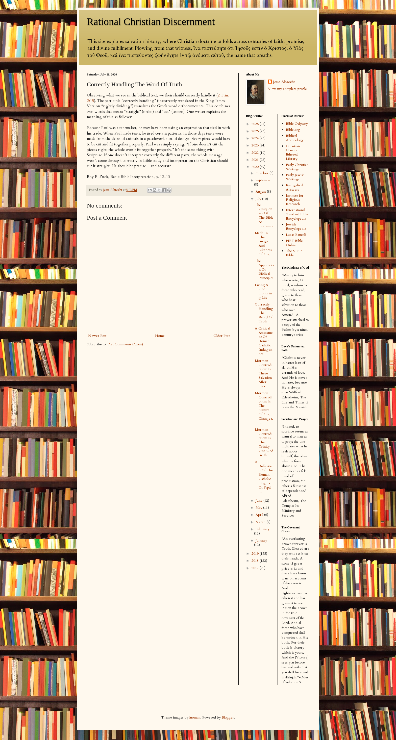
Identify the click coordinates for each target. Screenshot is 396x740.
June (259, 500)
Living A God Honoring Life (263, 291)
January (261, 540)
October (262, 173)
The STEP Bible (294, 253)
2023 (256, 145)
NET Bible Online (294, 242)
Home (160, 335)
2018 (256, 560)
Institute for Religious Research (294, 200)
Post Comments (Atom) (125, 344)
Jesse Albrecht (283, 82)
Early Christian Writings (297, 166)
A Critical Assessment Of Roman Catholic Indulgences (264, 341)
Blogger (228, 717)
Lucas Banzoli (296, 234)
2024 (256, 138)
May (259, 507)
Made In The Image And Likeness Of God (263, 244)
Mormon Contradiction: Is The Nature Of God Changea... (264, 408)
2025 (256, 131)
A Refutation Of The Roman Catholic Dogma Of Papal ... (264, 477)
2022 (256, 152)
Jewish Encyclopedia (296, 226)
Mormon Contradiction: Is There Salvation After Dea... (263, 373)
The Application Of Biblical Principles (264, 269)
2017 (256, 568)
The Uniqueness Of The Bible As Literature (264, 215)
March (261, 522)
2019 (256, 553)
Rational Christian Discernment (151, 21)
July (259, 198)
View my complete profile (287, 88)
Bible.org (293, 129)
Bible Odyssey (297, 123)
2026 (256, 123)
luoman (194, 717)
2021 (256, 159)
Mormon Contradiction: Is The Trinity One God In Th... (264, 442)
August (261, 191)
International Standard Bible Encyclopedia (297, 214)
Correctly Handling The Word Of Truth (264, 313)
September (264, 180)
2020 (256, 166)
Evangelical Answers (294, 187)
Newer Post (97, 335)
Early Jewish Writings (295, 177)
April (260, 514)
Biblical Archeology (294, 137)
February (262, 529)
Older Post (221, 335)
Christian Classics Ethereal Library (293, 152)
